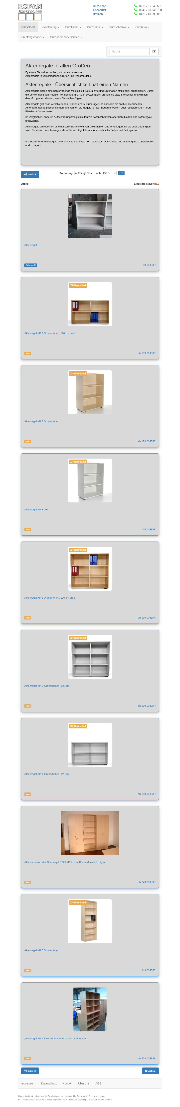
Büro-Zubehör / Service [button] (66, 37)
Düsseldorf (99, 6)
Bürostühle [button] (95, 27)
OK (154, 51)
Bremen (98, 14)
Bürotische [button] (73, 27)
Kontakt (67, 1083)
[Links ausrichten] (30, 174)
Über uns (84, 1083)
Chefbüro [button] (142, 27)
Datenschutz (49, 1083)
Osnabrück (100, 10)
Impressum (28, 1083)
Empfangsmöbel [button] (32, 37)
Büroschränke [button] (119, 27)
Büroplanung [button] (50, 27)
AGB (98, 1083)
